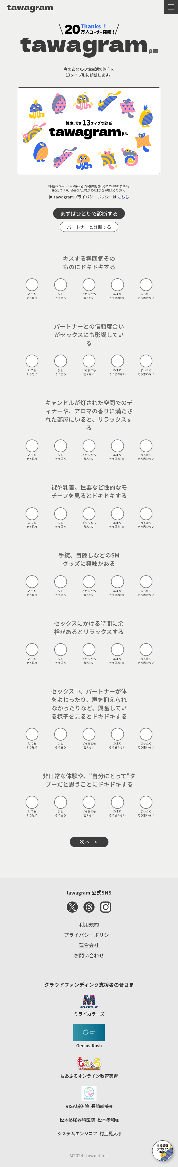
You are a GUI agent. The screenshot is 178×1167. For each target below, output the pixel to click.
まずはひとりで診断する (89, 213)
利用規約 (89, 924)
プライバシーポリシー (89, 934)
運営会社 (89, 945)
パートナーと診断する (89, 226)
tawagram (30, 7)
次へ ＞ (89, 842)
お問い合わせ (89, 955)
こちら (123, 197)
